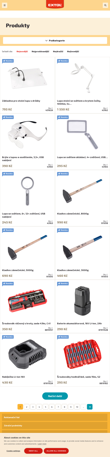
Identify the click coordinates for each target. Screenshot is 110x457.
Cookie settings (13, 451)
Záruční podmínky (13, 425)
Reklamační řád (11, 417)
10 (77, 407)
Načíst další (55, 396)
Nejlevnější (73, 51)
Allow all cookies (56, 451)
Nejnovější (22, 51)
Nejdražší (58, 51)
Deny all (33, 451)
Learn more (42, 444)
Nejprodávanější (40, 51)
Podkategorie (57, 40)
